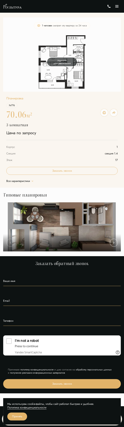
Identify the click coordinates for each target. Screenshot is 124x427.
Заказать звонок (62, 171)
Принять (17, 416)
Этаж (9, 160)
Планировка (14, 98)
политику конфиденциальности (37, 369)
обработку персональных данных (94, 369)
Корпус (10, 147)
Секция (10, 153)
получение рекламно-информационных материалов (37, 372)
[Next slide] (114, 243)
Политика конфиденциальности (26, 407)
